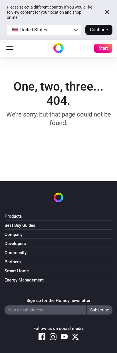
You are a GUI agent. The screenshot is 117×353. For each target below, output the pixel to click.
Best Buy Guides (20, 225)
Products (13, 216)
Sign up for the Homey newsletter (58, 300)
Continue (99, 29)
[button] (44, 30)
